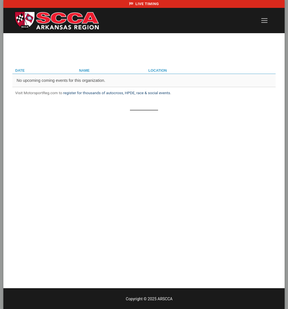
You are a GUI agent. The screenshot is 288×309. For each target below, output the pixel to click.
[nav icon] (264, 20)
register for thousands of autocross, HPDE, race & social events (116, 93)
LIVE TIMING (144, 3)
